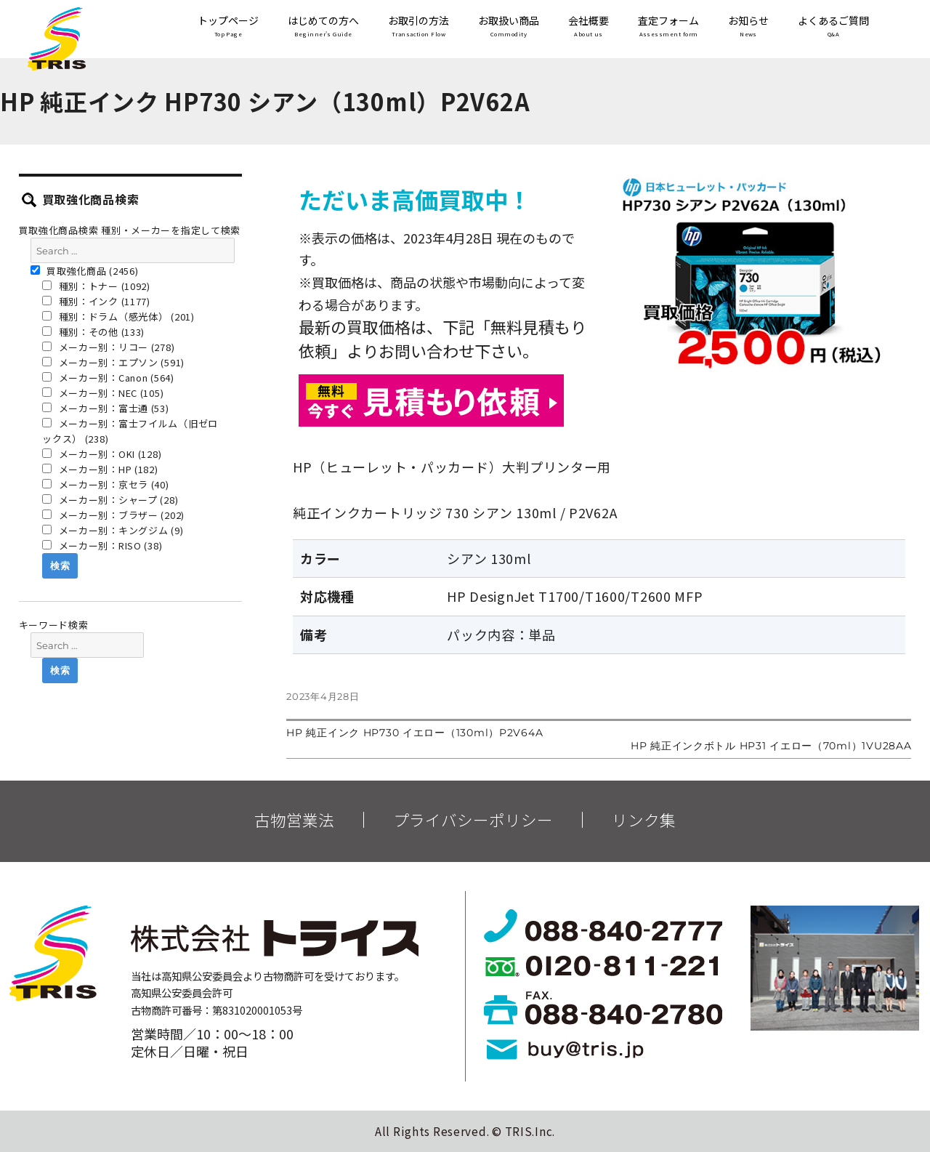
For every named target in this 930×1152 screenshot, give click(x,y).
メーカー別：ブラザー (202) (113, 515)
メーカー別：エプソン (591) (113, 362)
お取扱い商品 (508, 27)
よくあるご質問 (833, 27)
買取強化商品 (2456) (85, 271)
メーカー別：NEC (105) (102, 393)
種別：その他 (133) (93, 332)
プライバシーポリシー (473, 820)
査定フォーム (668, 27)
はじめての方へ (323, 27)
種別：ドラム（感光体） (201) (118, 316)
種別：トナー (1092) (96, 286)
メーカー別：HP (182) (100, 469)
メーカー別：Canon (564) (108, 377)
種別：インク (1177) (96, 301)
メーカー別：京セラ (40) (105, 484)
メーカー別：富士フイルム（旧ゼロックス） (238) (130, 431)
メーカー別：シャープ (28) (110, 500)
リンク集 (644, 820)
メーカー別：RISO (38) (102, 545)
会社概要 (588, 27)
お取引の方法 (418, 27)
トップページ (228, 27)
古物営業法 (294, 820)
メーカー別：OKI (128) (101, 454)
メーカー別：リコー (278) (108, 347)
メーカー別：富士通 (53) (105, 408)
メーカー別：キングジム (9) (112, 530)
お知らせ (748, 27)
